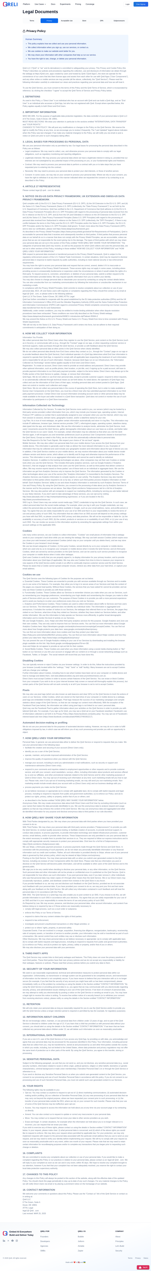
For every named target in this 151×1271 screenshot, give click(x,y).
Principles (119, 1241)
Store (84, 21)
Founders (44, 1237)
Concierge (90, 4)
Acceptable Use (67, 21)
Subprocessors (119, 21)
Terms (32, 21)
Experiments (65, 4)
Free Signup (140, 4)
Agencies (44, 1246)
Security (118, 1251)
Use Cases (40, 4)
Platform (26, 4)
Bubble (81, 1237)
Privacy (49, 21)
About (117, 1237)
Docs (53, 4)
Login (128, 4)
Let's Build (119, 1246)
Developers (45, 1241)
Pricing (78, 4)
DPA (101, 21)
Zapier (80, 1251)
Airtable (81, 1246)
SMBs (42, 1251)
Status (145, 1258)
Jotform (81, 1241)
